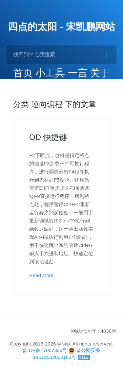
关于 (100, 72)
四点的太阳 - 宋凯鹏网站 (61, 26)
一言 (78, 72)
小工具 (50, 72)
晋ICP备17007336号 (44, 350)
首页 (23, 72)
